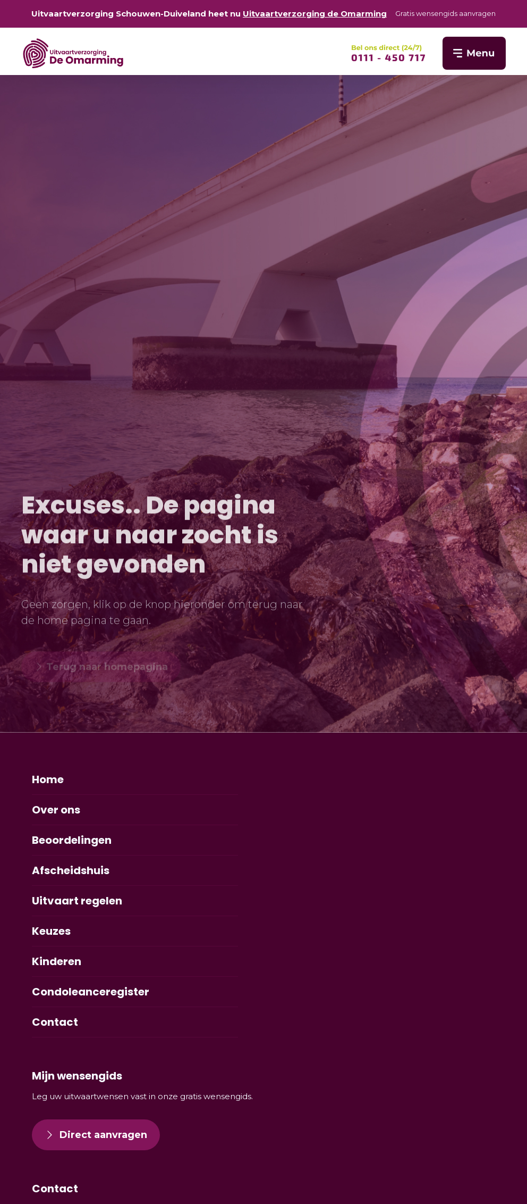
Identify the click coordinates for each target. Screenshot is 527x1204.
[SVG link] (388, 53)
